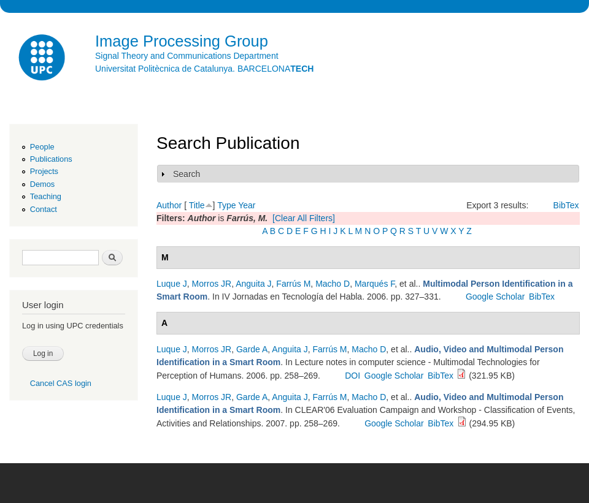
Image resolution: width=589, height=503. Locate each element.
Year (246, 205)
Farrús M (293, 284)
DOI (352, 375)
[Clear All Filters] (303, 218)
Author (169, 205)
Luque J (171, 284)
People (42, 146)
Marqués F (375, 284)
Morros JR (212, 284)
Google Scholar (495, 296)
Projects (44, 171)
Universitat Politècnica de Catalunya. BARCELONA (204, 69)
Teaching (45, 196)
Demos (42, 184)
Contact (43, 209)
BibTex (566, 205)
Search (186, 174)
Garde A (252, 349)
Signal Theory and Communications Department (187, 56)
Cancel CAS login (60, 383)
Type (226, 205)
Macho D (332, 284)
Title (197, 205)
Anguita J (253, 284)
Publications (51, 159)
